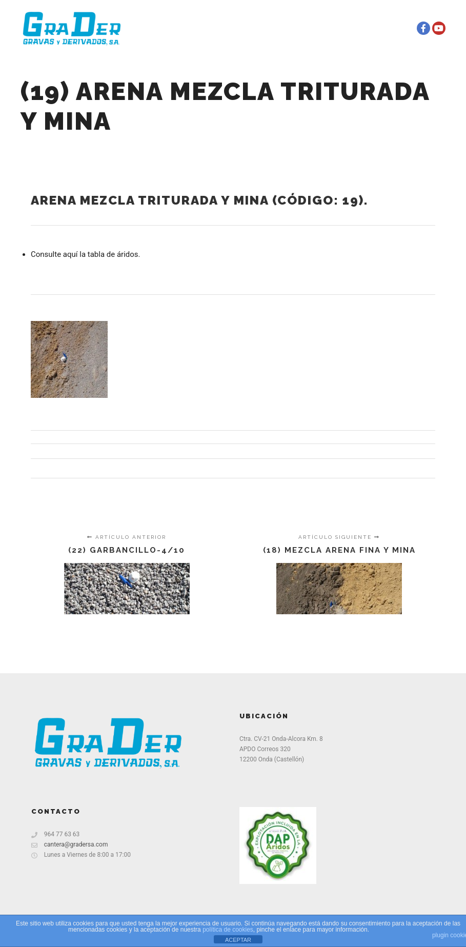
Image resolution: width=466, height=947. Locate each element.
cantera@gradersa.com (69, 844)
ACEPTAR (238, 940)
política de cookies (227, 929)
